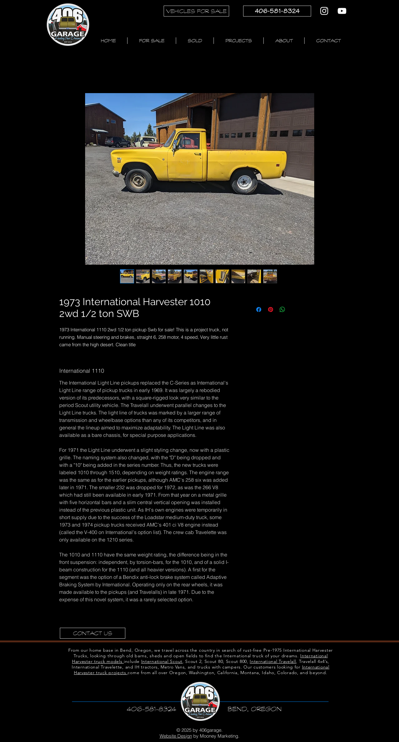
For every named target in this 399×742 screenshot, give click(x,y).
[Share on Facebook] (258, 309)
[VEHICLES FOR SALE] (196, 11)
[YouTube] (342, 11)
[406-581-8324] (277, 11)
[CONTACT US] (92, 633)
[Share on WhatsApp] (282, 309)
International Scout (161, 661)
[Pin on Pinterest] (270, 309)
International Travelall (273, 661)
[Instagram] (324, 11)
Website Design (176, 736)
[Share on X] (294, 309)
